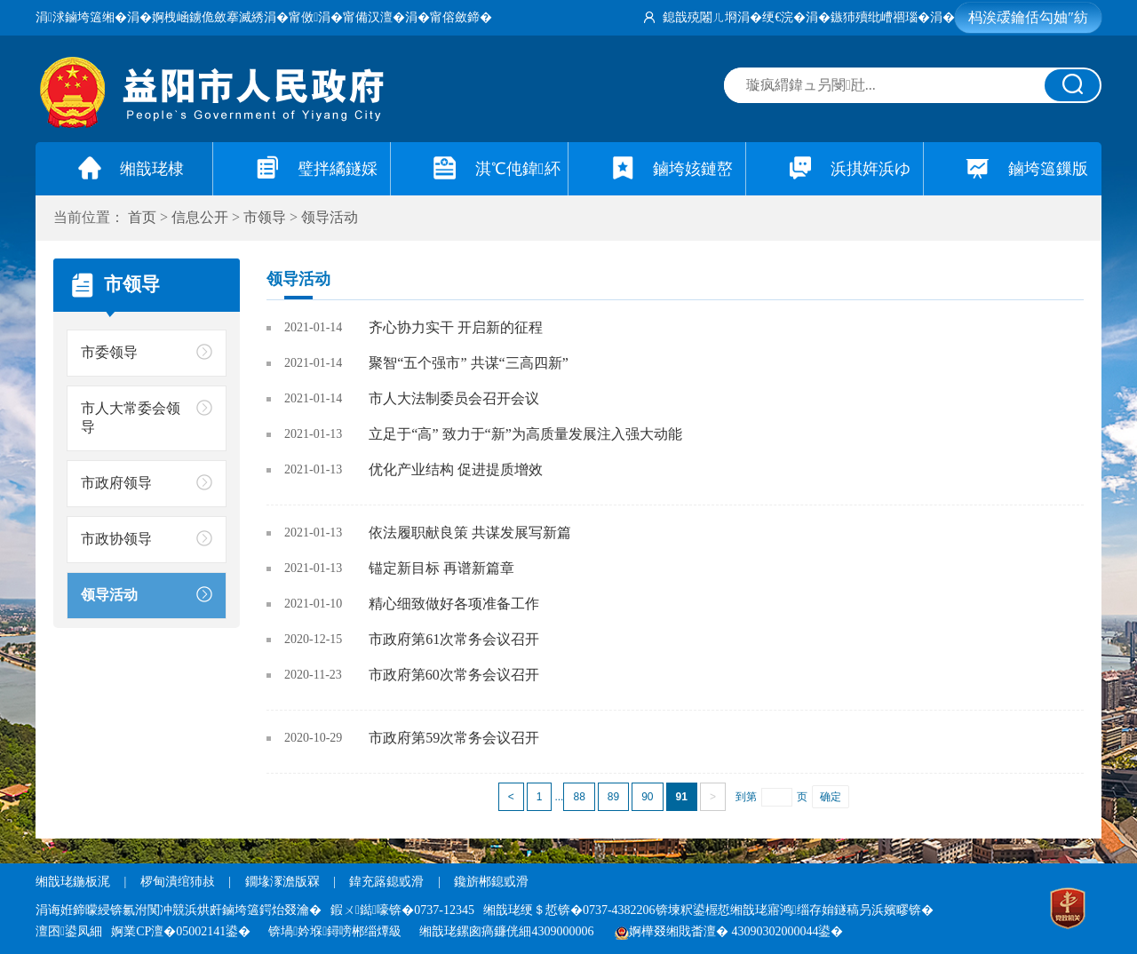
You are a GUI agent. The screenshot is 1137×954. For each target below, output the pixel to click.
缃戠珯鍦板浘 (73, 881)
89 (613, 797)
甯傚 (303, 17)
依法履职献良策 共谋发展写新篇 (470, 532)
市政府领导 (116, 482)
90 (647, 797)
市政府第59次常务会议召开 (454, 737)
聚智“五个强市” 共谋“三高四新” (468, 362)
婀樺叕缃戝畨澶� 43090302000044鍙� (729, 931)
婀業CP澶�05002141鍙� (180, 931)
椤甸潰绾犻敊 (179, 881)
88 (578, 797)
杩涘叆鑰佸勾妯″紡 (1028, 17)
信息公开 (199, 217)
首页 (142, 217)
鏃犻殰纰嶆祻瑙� (880, 17)
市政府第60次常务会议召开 (454, 674)
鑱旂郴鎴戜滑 (491, 881)
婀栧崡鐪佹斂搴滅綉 (208, 17)
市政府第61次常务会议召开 (454, 639)
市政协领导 (116, 538)
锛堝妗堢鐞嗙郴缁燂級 (335, 931)
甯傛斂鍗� (461, 17)
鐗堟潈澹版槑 (282, 881)
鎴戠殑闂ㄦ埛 (700, 17)
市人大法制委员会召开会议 (454, 398)
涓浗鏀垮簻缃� (81, 17)
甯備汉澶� (374, 17)
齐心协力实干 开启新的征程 (456, 327)
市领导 (264, 217)
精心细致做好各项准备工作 (454, 603)
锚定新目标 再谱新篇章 (441, 568)
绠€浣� (784, 17)
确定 (830, 797)
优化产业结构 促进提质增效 (456, 469)
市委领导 (109, 352)
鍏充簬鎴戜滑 (386, 881)
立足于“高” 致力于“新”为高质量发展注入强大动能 (525, 433)
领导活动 (329, 217)
